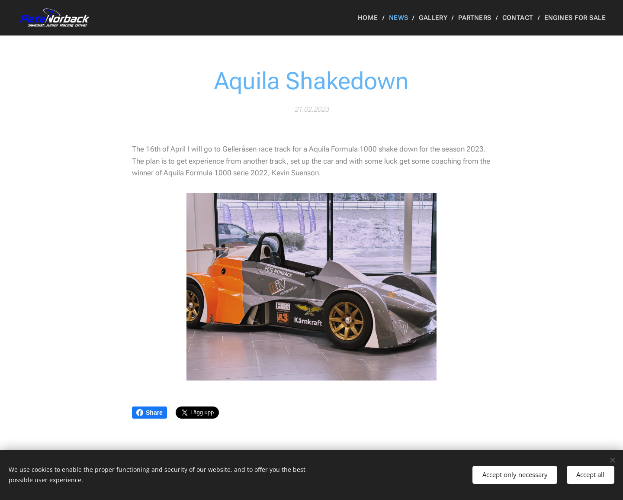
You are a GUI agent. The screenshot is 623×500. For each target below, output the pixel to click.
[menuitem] (378, 18)
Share (149, 412)
